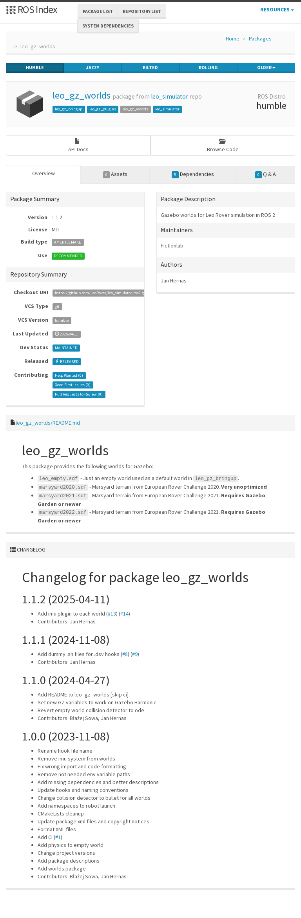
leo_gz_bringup (68, 109)
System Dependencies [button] (108, 26)
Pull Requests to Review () (79, 394)
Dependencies (193, 174)
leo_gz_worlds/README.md (48, 422)
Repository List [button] (142, 11)
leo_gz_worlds (82, 95)
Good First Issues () (73, 384)
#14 (124, 613)
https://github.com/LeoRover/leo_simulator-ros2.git (101, 292)
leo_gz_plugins (102, 109)
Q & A (265, 174)
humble (35, 67)
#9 (135, 654)
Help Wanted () (69, 375)
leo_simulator (169, 96)
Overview (43, 173)
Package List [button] (98, 11)
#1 (58, 837)
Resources (277, 9)
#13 (112, 613)
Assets (115, 174)
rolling (208, 67)
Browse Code (223, 145)
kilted (150, 67)
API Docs (78, 145)
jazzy (92, 67)
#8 (125, 654)
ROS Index (31, 9)
